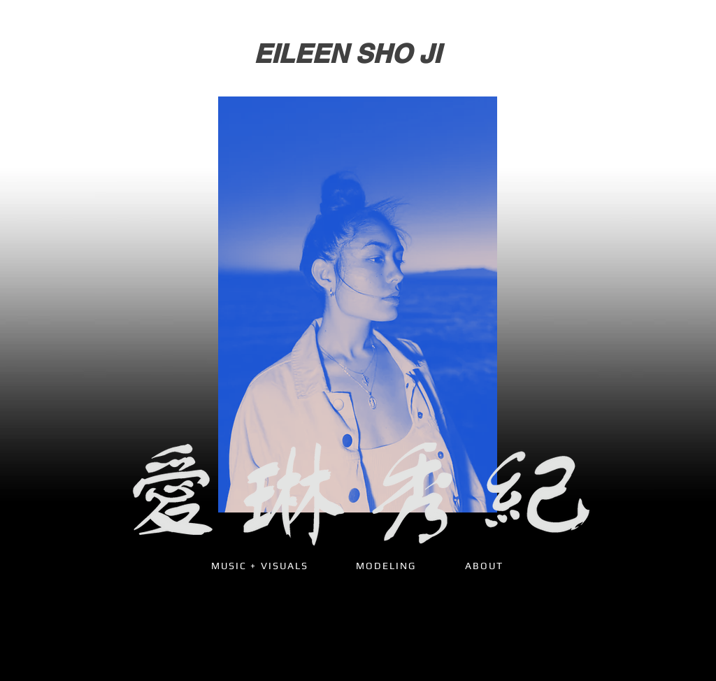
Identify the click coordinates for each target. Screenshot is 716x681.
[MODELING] (386, 566)
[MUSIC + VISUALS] (259, 566)
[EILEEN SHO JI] (347, 54)
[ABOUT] (484, 566)
